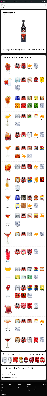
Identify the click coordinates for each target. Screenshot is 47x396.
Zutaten (30, 1)
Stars (9, 389)
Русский (35, 389)
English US (28, 390)
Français (35, 386)
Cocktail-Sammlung (11, 387)
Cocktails (25, 1)
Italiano (35, 390)
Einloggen (43, 1)
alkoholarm (4, 14)
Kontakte (19, 387)
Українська (35, 387)
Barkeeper (20, 1)
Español (28, 389)
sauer (8, 14)
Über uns (19, 386)
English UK (28, 386)
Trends (15, 1)
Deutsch (28, 387)
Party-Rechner (11, 386)
